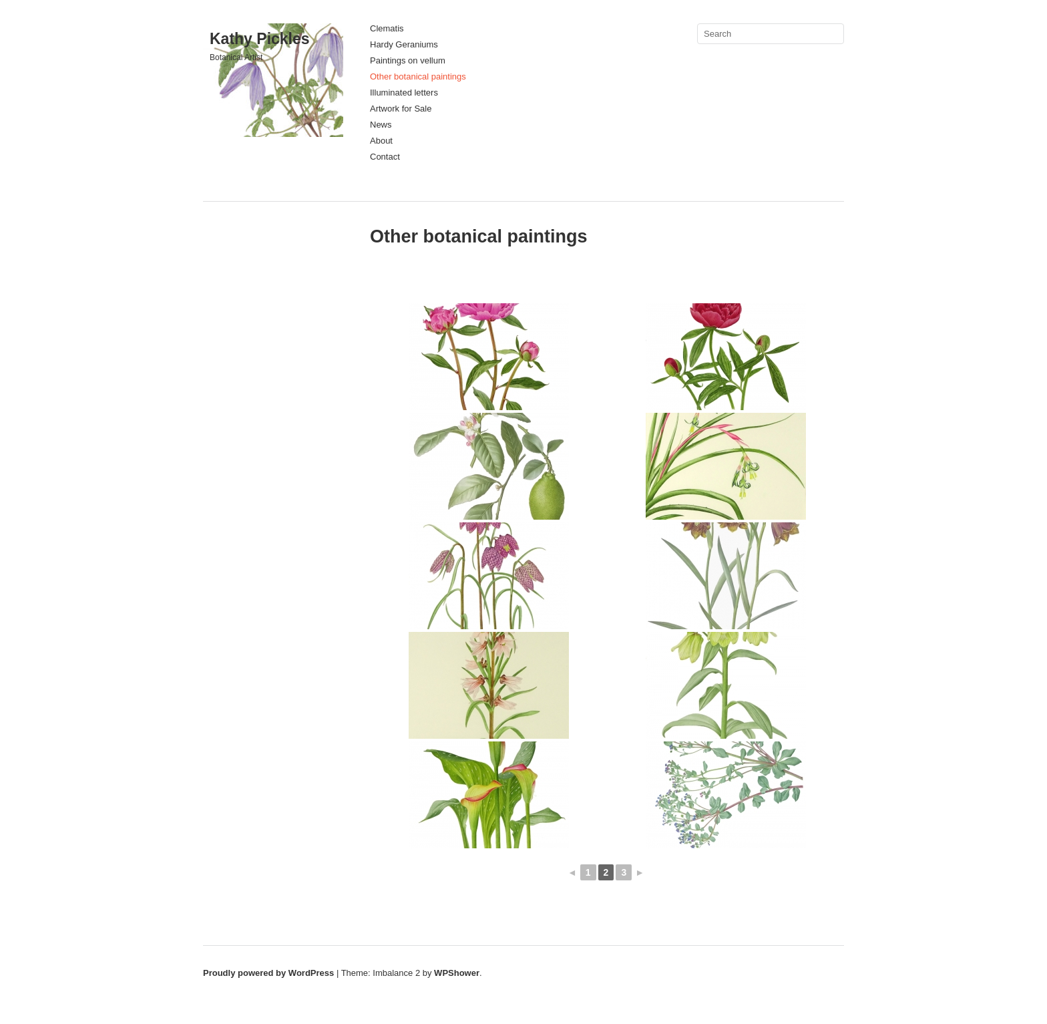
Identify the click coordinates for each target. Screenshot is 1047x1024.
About (381, 141)
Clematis (387, 28)
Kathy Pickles (260, 38)
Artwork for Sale (400, 109)
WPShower (456, 973)
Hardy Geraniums (404, 44)
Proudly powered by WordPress (268, 973)
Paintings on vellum (407, 60)
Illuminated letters (404, 93)
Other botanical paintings (418, 76)
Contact (385, 157)
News (381, 125)
